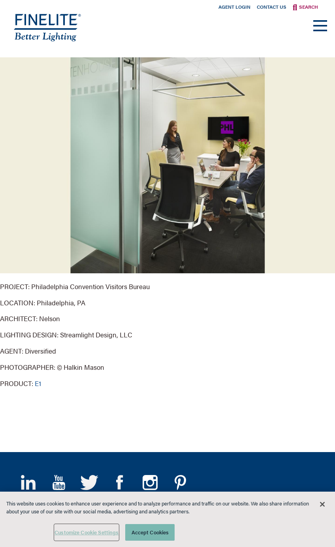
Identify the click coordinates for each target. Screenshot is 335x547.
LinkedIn (28, 482)
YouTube (58, 482)
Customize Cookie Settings (87, 532)
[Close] (322, 504)
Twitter (89, 482)
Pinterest (180, 482)
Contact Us (271, 6)
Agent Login (234, 6)
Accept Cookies (150, 532)
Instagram (150, 482)
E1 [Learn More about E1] (38, 383)
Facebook (119, 482)
